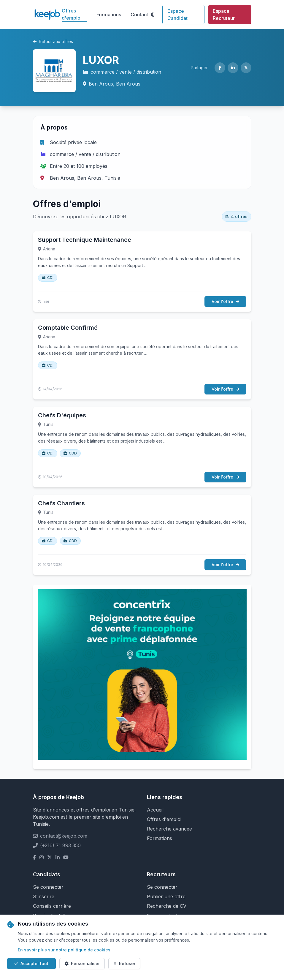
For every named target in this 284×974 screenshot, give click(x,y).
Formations (108, 15)
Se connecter (48, 887)
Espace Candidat (177, 14)
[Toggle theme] (153, 14)
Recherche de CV (166, 906)
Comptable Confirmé (68, 327)
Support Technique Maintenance (84, 239)
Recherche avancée (169, 829)
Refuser (124, 963)
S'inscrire (43, 896)
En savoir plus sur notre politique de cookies (64, 949)
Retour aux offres (53, 41)
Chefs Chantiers (61, 503)
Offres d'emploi (72, 14)
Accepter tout (31, 963)
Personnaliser (82, 963)
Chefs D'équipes (62, 415)
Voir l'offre (225, 301)
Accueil (155, 810)
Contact (139, 15)
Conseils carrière (52, 906)
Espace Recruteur (224, 14)
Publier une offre (166, 896)
